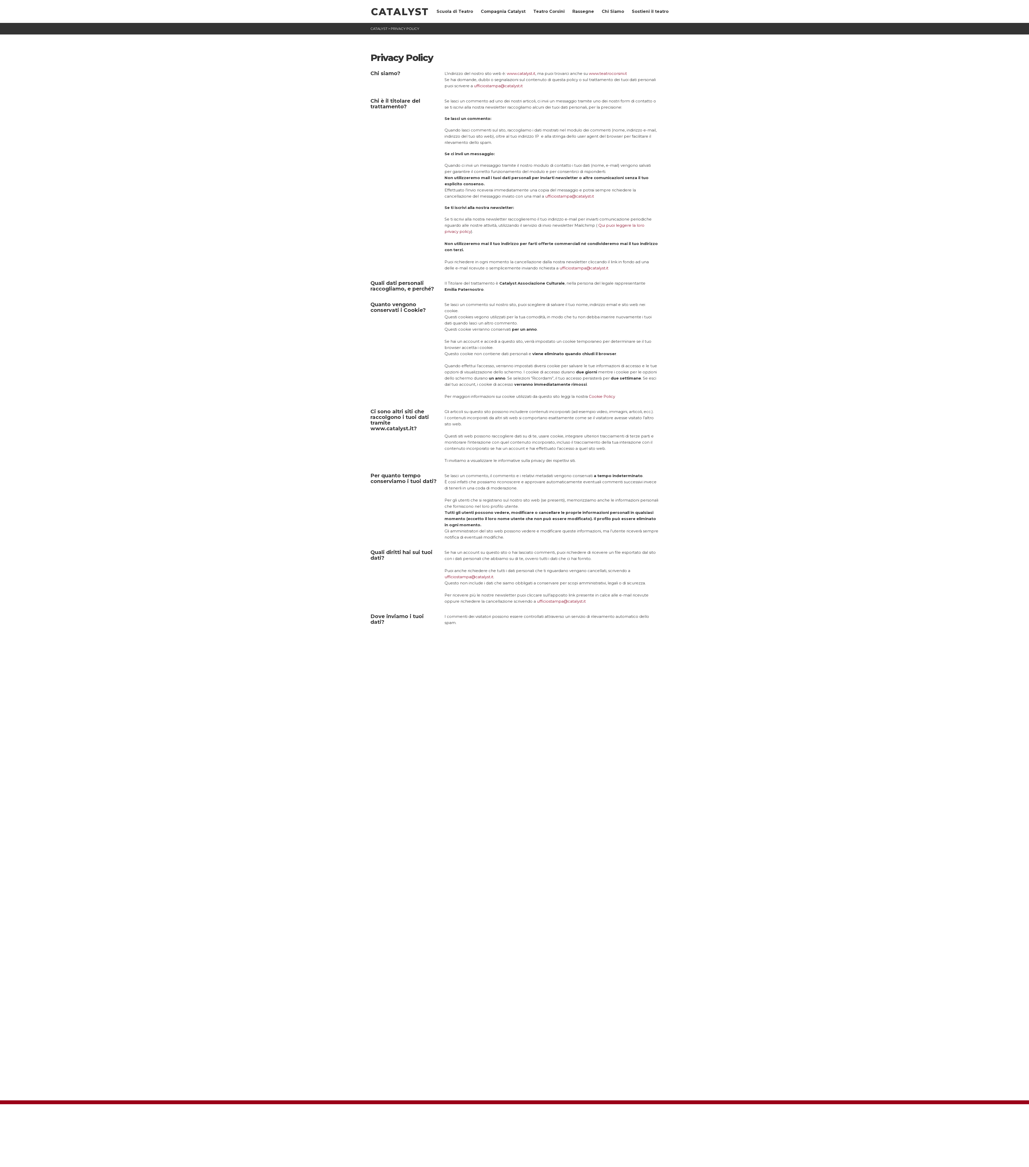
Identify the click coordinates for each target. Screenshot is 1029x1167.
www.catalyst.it (521, 73)
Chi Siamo (613, 11)
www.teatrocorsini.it (608, 73)
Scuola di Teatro (455, 11)
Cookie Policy (602, 396)
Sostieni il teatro (650, 11)
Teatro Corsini (549, 11)
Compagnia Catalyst (503, 11)
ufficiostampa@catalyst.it (498, 85)
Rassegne (583, 11)
